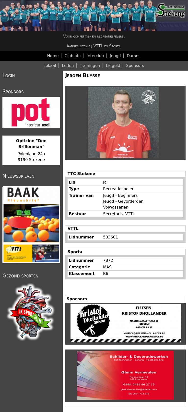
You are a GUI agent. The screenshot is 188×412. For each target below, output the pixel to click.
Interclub (95, 55)
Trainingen (90, 65)
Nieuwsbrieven (18, 176)
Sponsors (135, 65)
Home (53, 55)
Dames (134, 55)
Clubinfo (73, 55)
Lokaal (50, 65)
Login (8, 75)
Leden (68, 65)
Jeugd (115, 55)
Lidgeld (113, 65)
